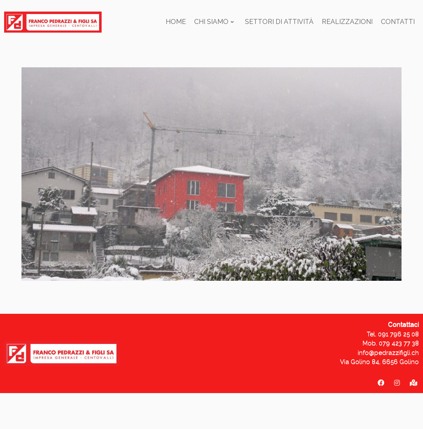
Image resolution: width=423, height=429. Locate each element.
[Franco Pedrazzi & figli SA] (381, 383)
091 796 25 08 (398, 334)
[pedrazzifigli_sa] (397, 383)
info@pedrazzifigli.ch (388, 352)
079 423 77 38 (399, 343)
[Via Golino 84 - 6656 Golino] (413, 383)
